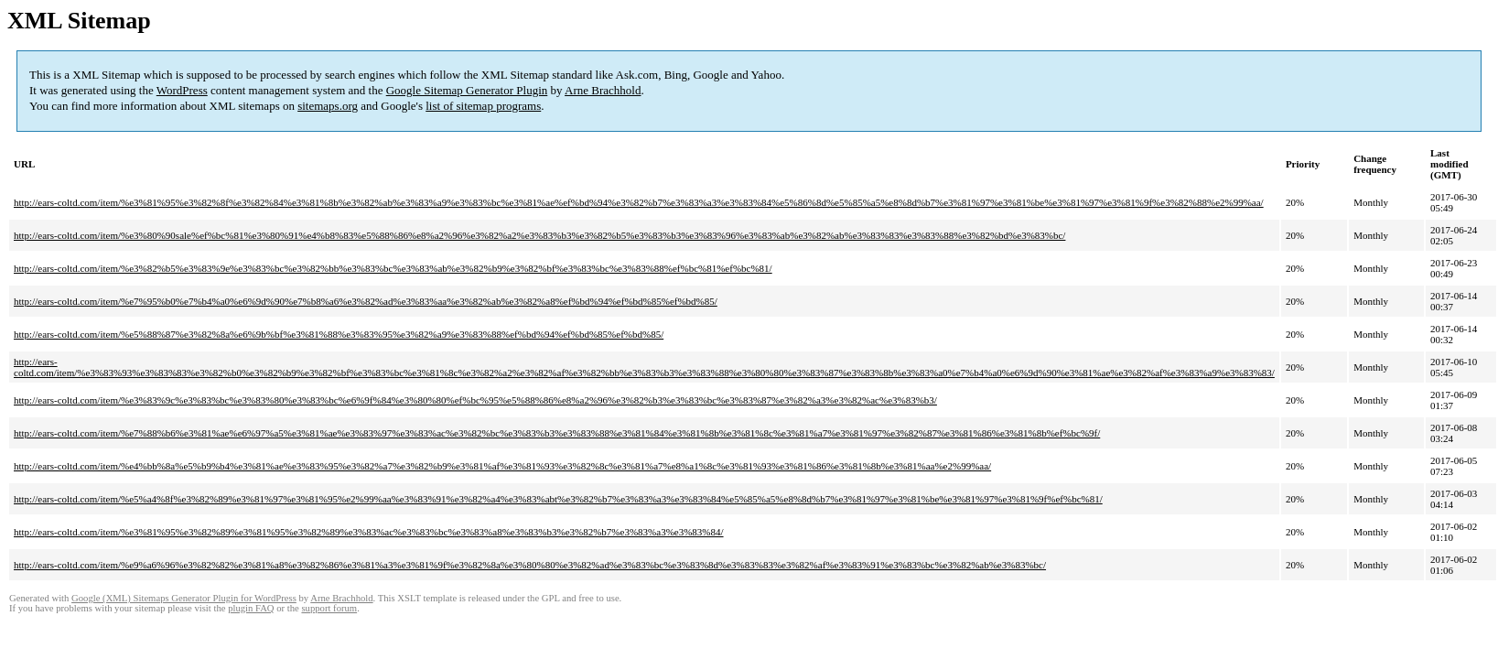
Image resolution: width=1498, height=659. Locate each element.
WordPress (182, 90)
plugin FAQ (251, 608)
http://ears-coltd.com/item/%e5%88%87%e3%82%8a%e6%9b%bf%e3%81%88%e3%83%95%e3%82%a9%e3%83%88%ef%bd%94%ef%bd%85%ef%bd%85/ (338, 334)
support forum (329, 608)
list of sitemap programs (483, 106)
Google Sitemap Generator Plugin (467, 90)
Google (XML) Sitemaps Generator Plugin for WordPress (183, 598)
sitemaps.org (327, 106)
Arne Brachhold (603, 90)
